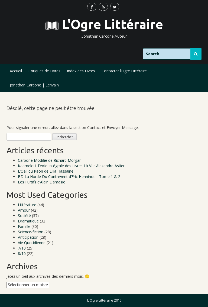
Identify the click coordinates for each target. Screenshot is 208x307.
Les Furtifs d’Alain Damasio (42, 182)
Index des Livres (81, 70)
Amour (24, 210)
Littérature (27, 204)
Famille (24, 226)
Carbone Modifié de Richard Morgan (50, 160)
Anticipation (28, 237)
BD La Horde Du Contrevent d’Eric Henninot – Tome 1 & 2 (69, 176)
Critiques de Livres (44, 70)
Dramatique (28, 221)
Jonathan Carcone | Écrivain (34, 85)
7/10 (22, 248)
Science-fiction (30, 231)
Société (24, 215)
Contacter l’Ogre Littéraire (124, 70)
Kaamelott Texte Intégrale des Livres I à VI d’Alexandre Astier (71, 165)
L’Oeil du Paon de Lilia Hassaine (45, 171)
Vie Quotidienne (32, 242)
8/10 (22, 253)
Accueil (16, 70)
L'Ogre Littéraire (112, 24)
